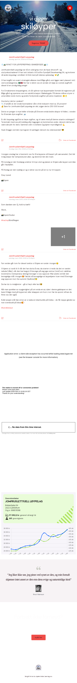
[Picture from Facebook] (13, 236)
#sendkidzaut (7, 308)
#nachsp (5, 220)
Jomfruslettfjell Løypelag (21, 57)
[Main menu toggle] (70, 8)
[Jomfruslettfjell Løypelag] (8, 7)
